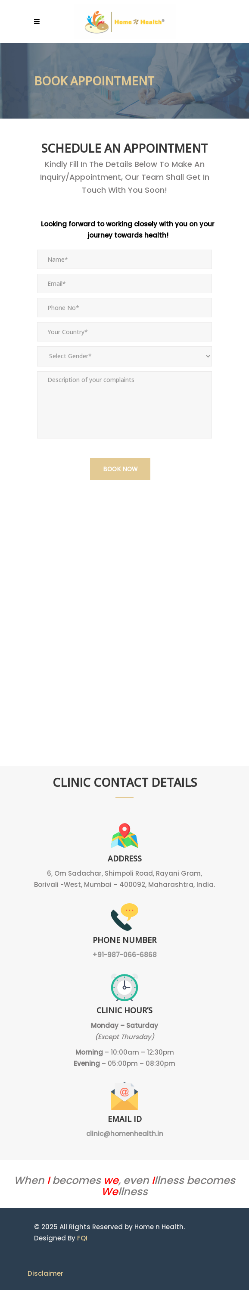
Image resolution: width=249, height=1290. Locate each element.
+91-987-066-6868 (124, 954)
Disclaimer (45, 1273)
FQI (82, 1238)
